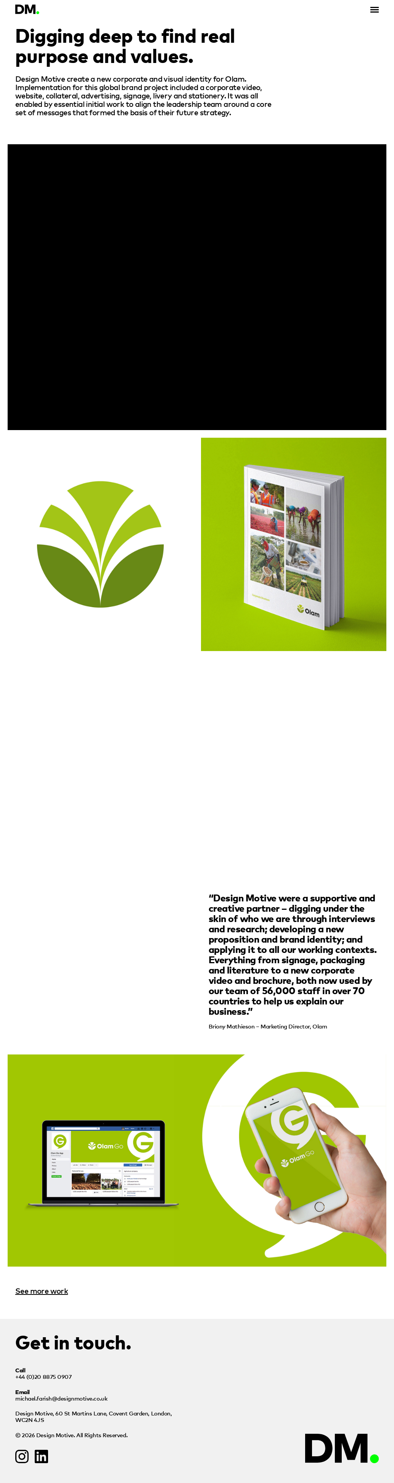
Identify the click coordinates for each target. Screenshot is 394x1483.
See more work (41, 1290)
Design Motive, (93, 1416)
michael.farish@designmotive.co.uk (61, 1398)
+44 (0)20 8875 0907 (43, 1376)
